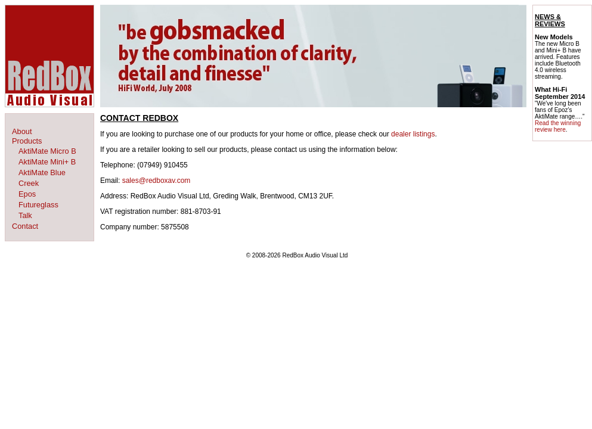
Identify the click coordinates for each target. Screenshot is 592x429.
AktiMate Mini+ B (47, 161)
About (22, 131)
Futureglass (38, 204)
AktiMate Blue (42, 172)
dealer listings (413, 134)
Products (27, 140)
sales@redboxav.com (156, 180)
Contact (25, 226)
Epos (27, 193)
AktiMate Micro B (47, 151)
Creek (28, 183)
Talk (25, 215)
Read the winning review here (558, 126)
